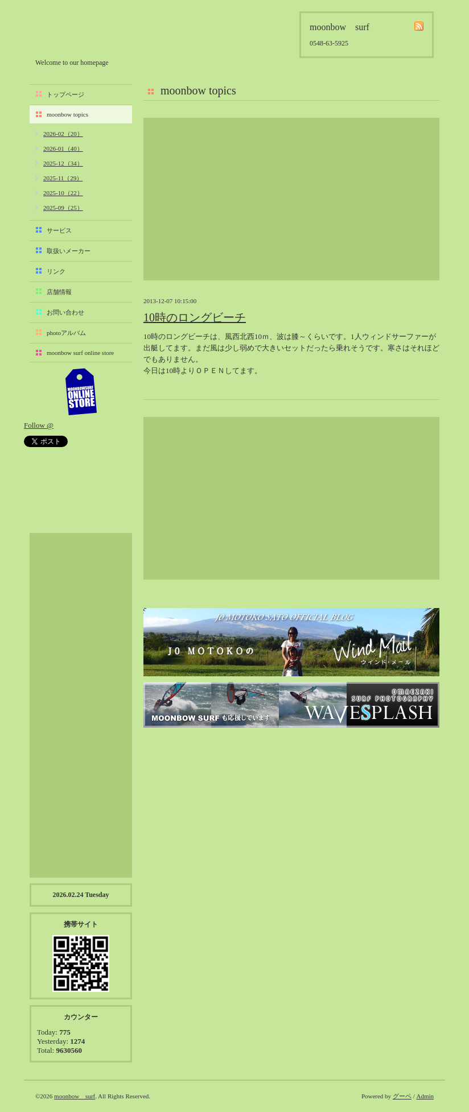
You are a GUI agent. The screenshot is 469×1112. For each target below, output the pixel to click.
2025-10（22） (63, 192)
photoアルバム (66, 332)
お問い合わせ (65, 312)
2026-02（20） (63, 133)
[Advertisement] (291, 199)
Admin (425, 1096)
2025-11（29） (63, 178)
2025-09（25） (63, 207)
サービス (59, 230)
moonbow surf (96, 32)
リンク (56, 271)
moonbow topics (67, 114)
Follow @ (39, 425)
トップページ (65, 94)
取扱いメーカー (68, 250)
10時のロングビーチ (194, 317)
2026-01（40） (63, 148)
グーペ (402, 1096)
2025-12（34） (63, 163)
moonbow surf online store (80, 352)
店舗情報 (59, 291)
